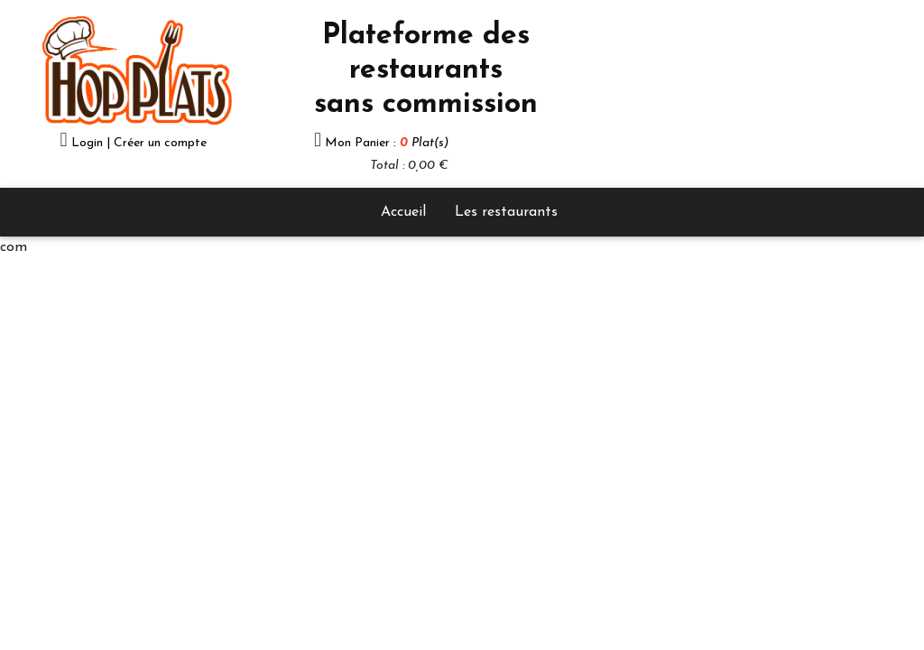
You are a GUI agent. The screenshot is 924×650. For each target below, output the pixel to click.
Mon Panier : (386, 143)
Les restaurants (506, 212)
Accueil (403, 212)
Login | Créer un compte (139, 143)
